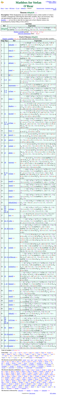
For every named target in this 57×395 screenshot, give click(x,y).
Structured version (40, 8)
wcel (49, 352)
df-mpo (21, 382)
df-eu (29, 371)
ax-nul (7, 363)
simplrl (11, 185)
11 (5, 114)
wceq (37, 352)
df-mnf (39, 385)
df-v (41, 373)
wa (25, 352)
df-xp (35, 377)
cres (39, 354)
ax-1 (28, 360)
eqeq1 (10, 238)
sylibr (10, 221)
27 (7, 221)
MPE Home (12, 8)
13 (6, 173)
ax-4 (45, 360)
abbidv (11, 153)
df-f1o (40, 380)
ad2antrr (11, 63)
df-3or (37, 370)
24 (5, 212)
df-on (42, 379)
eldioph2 (11, 313)
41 (7, 323)
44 (5, 340)
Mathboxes (23, 8)
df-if (40, 374)
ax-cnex (31, 363)
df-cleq (41, 371)
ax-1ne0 (26, 366)
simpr (10, 290)
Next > (54, 1)
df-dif (7, 374)
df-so (19, 377)
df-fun (13, 380)
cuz (16, 357)
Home (6, 8)
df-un (12, 374)
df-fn (19, 380)
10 (5, 124)
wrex (8, 354)
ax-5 (50, 360)
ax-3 (36, 360)
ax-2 (32, 360)
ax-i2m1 (19, 366)
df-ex (6, 371)
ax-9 (18, 361)
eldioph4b (44, 390)
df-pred (30, 379)
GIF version (54, 9)
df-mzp (16, 388)
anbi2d (11, 140)
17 (5, 153)
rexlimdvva (12, 266)
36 (5, 334)
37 (5, 317)
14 (5, 135)
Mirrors (2, 8)
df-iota (7, 380)
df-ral (18, 373)
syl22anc (11, 209)
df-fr (24, 377)
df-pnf (33, 385)
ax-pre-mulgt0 (39, 367)
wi (15, 352)
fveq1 (10, 131)
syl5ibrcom (12, 257)
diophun (36, 390)
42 (5, 327)
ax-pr (19, 363)
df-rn (12, 379)
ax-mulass (4, 366)
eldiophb (11, 45)
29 (5, 257)
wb (20, 352)
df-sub (13, 386)
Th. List (17, 8)
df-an (27, 370)
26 (5, 221)
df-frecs (51, 382)
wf (52, 354)
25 (7, 212)
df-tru (49, 370)
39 (5, 321)
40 (5, 323)
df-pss (29, 374)
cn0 (4, 357)
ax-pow (14, 363)
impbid (11, 346)
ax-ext (40, 361)
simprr (11, 56)
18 (5, 162)
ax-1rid (33, 366)
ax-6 (3, 361)
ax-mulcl (24, 364)
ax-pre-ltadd (29, 367)
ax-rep (46, 361)
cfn (37, 355)
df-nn (26, 386)
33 (5, 276)
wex (43, 352)
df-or (32, 370)
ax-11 (29, 361)
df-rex (24, 373)
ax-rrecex (49, 366)
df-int (19, 376)
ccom (45, 354)
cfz (21, 357)
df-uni (14, 376)
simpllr (11, 301)
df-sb (17, 371)
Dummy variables (7, 39)
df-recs (10, 383)
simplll (11, 181)
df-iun (25, 376)
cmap (30, 355)
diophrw (11, 106)
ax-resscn (39, 363)
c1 (48, 355)
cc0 (43, 355)
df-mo (23, 371)
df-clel (47, 371)
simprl (11, 70)
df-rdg (16, 383)
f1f (9, 75)
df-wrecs (4, 383)
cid (33, 354)
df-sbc (46, 373)
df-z (38, 386)
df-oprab (14, 382)
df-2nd (44, 382)
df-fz (49, 386)
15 (5, 140)
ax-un (25, 363)
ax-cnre (3, 367)
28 (7, 228)
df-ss (23, 374)
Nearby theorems (52, 2)
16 (5, 146)
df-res (18, 379)
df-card (27, 385)
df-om (32, 382)
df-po (13, 377)
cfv (11, 355)
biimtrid (11, 284)
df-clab (35, 371)
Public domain (32, 393)
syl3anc (11, 91)
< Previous (49, 1)
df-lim (48, 379)
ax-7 (8, 361)
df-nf (12, 371)
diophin (3, 20)
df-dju (20, 385)
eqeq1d (11, 135)
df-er (34, 383)
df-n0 (32, 386)
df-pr (3, 376)
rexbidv (11, 146)
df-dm (6, 379)
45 (7, 346)
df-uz (43, 386)
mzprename (12, 85)
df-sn (51, 374)
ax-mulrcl (31, 364)
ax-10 (23, 361)
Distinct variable (19, 32)
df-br (31, 376)
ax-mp (24, 360)
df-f (24, 380)
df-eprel (7, 377)
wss (21, 354)
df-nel (12, 373)
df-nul (35, 374)
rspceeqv (11, 162)
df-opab (37, 376)
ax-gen (40, 360)
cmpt (27, 354)
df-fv (46, 380)
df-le (7, 386)
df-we (29, 377)
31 (7, 257)
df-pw (45, 374)
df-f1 (29, 380)
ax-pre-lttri (11, 367)
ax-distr (12, 366)
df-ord (36, 379)
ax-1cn (46, 363)
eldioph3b (20, 390)
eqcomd (11, 114)
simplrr (11, 190)
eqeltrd (11, 334)
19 (5, 174)
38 (5, 319)
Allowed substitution (24, 33)
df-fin (14, 385)
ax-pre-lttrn (20, 367)
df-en (46, 383)
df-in (18, 374)
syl (9, 80)
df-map (40, 383)
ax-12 (34, 361)
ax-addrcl (16, 364)
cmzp (31, 357)
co (23, 355)
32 (5, 266)
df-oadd (29, 383)
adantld (11, 276)
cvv (14, 354)
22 (5, 208)
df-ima (24, 379)
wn (11, 352)
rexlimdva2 (12, 340)
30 (5, 247)
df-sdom (8, 385)
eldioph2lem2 (13, 202)
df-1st (38, 382)
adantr (10, 327)
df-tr (49, 376)
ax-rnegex (41, 366)
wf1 (6, 355)
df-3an (43, 370)
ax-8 (13, 361)
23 (5, 210)
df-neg (20, 386)
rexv (10, 215)
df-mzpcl (9, 388)
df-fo (34, 380)
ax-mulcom (40, 364)
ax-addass (48, 364)
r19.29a (11, 228)
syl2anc (11, 173)
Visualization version (49, 8)
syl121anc (12, 320)
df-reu (30, 373)
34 (6, 284)
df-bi (23, 370)
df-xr (46, 385)
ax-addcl (8, 364)
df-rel (40, 377)
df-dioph (24, 388)
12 (7, 124)
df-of (27, 382)
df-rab (35, 373)
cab (3, 354)
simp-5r (11, 50)
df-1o (22, 383)
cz (9, 357)
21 (5, 206)
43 (7, 334)
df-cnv (46, 377)
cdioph (40, 357)
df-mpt (43, 376)
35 (5, 346)
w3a (30, 352)
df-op (8, 376)
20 (5, 228)
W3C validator (53, 393)
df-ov (8, 382)
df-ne (7, 373)
